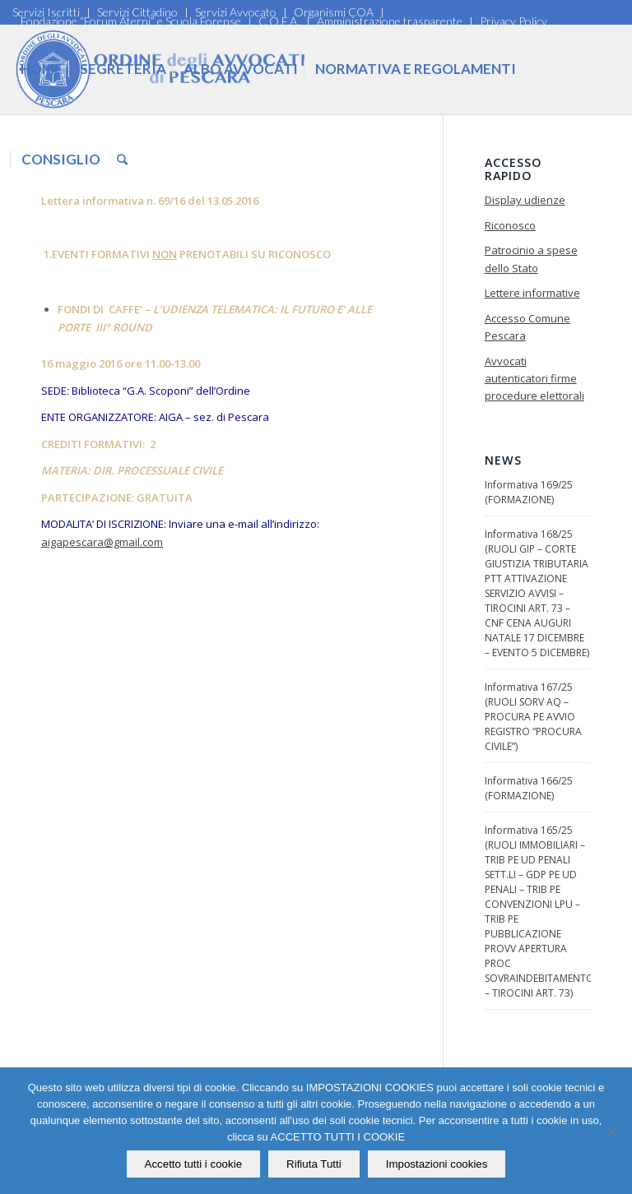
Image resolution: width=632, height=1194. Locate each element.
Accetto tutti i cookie (194, 1164)
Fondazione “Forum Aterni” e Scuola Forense (131, 21)
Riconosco (510, 225)
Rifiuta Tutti (314, 1164)
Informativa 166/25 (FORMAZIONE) (529, 788)
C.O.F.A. (279, 21)
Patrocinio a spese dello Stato (531, 259)
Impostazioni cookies (437, 1164)
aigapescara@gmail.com (102, 542)
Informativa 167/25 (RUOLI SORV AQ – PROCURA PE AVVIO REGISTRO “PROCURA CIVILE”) (533, 716)
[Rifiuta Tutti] (611, 1130)
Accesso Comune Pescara (527, 327)
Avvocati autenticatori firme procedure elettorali (534, 379)
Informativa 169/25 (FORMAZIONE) (529, 492)
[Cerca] (122, 159)
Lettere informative (532, 292)
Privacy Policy (513, 21)
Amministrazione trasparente (389, 21)
